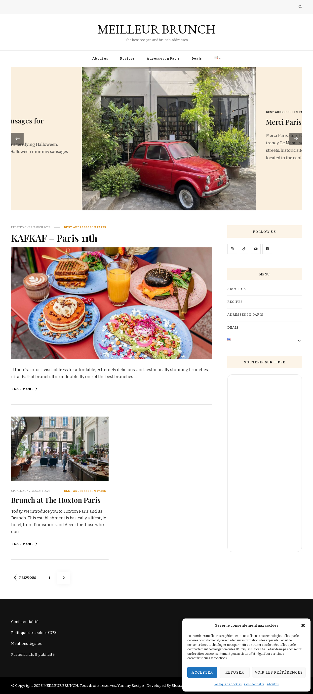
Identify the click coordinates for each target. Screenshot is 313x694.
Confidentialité (254, 684)
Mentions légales (26, 643)
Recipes (127, 58)
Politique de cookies (228, 684)
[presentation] (17, 139)
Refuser (234, 672)
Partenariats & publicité (33, 654)
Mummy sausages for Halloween (227, 125)
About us (273, 684)
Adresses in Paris (163, 58)
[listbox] (156, 138)
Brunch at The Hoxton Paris (56, 499)
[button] (303, 625)
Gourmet (201, 111)
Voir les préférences (279, 672)
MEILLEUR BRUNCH (156, 29)
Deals (197, 58)
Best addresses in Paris (85, 227)
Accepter (202, 672)
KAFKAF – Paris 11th (54, 237)
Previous (25, 577)
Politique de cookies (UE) (33, 632)
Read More (24, 389)
